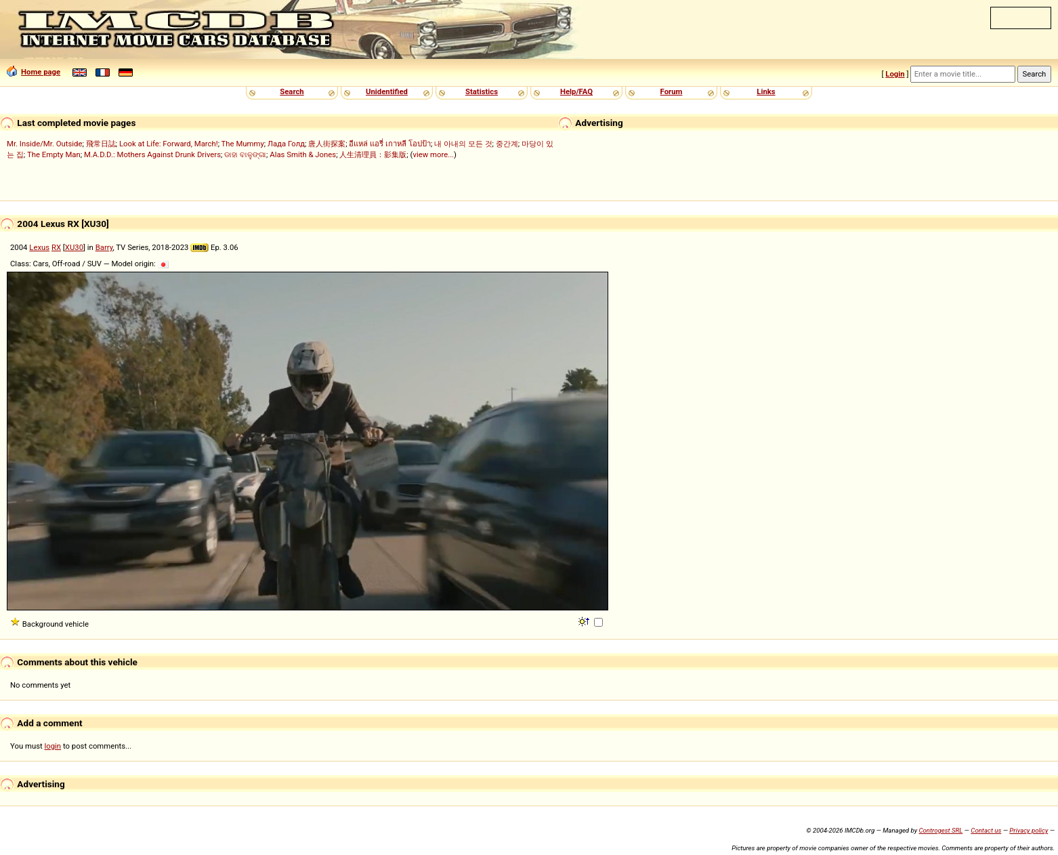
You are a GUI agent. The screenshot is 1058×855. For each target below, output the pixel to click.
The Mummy (242, 143)
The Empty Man (54, 154)
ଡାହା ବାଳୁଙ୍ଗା (245, 154)
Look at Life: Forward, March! (168, 143)
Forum (671, 91)
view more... (433, 154)
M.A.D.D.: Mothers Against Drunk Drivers (152, 154)
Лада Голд (286, 143)
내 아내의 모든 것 (463, 143)
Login (894, 74)
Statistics (481, 91)
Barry (104, 247)
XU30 (74, 247)
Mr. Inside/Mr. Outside (44, 143)
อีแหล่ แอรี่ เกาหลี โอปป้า (389, 143)
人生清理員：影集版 (372, 154)
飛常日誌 (101, 143)
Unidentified (387, 91)
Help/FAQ (576, 91)
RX (56, 247)
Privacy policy (1028, 830)
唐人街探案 (326, 143)
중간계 (507, 143)
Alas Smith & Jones (303, 154)
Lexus (39, 247)
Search (291, 91)
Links (766, 91)
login (53, 746)
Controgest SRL (940, 830)
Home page (33, 72)
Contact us (986, 830)
